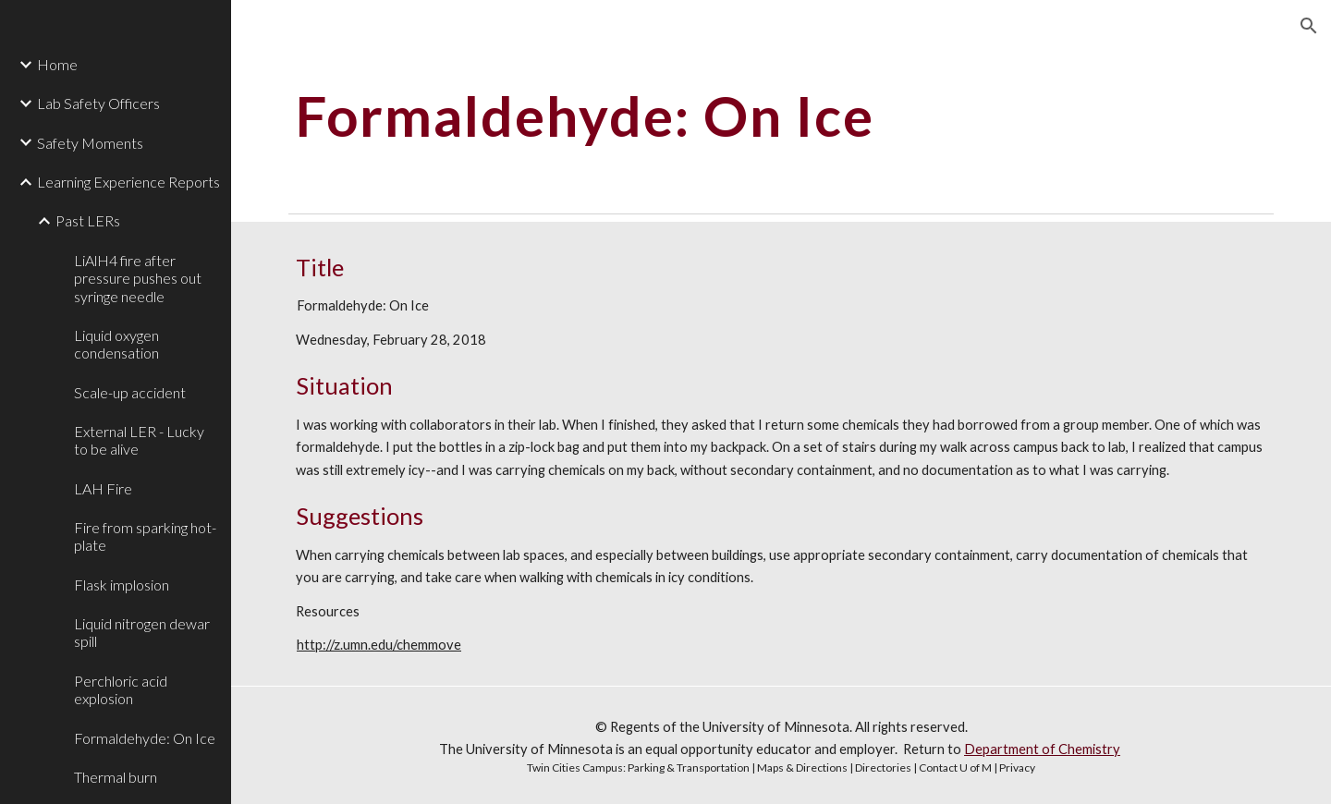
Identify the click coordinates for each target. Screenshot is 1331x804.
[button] (1309, 26)
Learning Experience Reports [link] (128, 181)
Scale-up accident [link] (130, 392)
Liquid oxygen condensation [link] (116, 343)
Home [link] (57, 64)
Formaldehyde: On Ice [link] (144, 738)
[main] (696, 115)
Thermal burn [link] (115, 777)
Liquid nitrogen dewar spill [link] (142, 632)
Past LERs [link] (87, 220)
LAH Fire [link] (103, 488)
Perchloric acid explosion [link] (120, 689)
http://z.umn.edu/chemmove (379, 644)
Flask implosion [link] (121, 584)
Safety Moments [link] (90, 143)
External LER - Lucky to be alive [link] (139, 439)
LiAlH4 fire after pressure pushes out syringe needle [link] (137, 278)
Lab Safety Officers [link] (98, 103)
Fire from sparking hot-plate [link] (145, 536)
